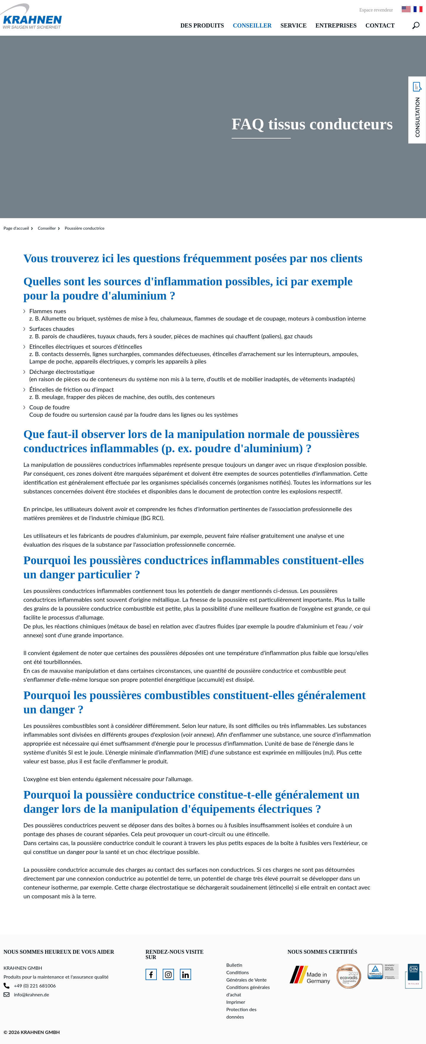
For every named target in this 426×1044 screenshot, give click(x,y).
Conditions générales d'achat (248, 990)
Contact (380, 25)
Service (293, 25)
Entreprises (336, 25)
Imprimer (235, 1002)
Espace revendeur (376, 10)
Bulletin (234, 965)
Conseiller (252, 25)
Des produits (202, 25)
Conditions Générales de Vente (246, 975)
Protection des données (241, 1012)
